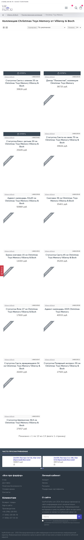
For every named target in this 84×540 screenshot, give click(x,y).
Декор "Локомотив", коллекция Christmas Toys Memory (62, 81)
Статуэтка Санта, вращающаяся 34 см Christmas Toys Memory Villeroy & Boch (22, 366)
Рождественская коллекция (32, 15)
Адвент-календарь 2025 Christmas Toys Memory (62, 310)
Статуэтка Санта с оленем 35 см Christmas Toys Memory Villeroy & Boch (22, 83)
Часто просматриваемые (15, 451)
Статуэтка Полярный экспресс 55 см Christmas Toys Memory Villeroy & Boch (62, 366)
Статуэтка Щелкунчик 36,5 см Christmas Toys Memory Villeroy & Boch (22, 423)
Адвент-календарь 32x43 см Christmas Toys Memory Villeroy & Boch (22, 201)
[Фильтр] (2, 270)
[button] (41, 468)
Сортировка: (32, 27)
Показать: (71, 27)
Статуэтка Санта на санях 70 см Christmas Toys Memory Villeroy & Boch (62, 140)
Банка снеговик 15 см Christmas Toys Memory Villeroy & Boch (22, 256)
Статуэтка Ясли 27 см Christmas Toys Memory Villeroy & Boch (22, 310)
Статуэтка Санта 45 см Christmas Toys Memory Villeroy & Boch (62, 256)
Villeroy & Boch (12, 15)
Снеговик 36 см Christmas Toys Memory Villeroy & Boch (62, 199)
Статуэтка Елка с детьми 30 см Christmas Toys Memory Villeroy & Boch (22, 144)
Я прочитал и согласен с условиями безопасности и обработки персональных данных (61, 523)
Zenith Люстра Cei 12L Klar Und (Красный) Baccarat (26, 459)
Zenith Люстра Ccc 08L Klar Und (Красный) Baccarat (66, 459)
